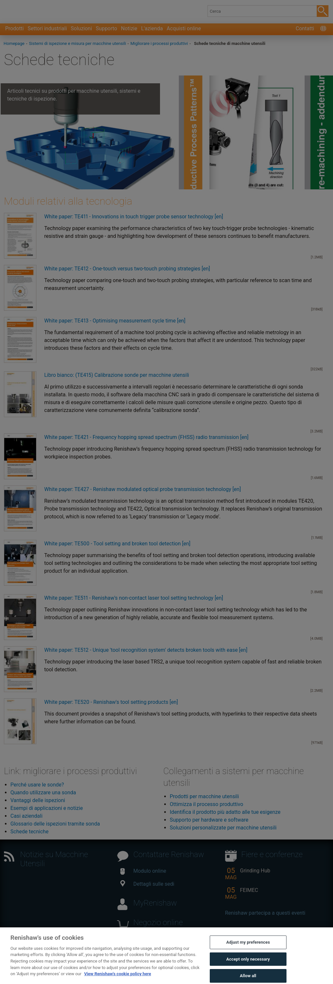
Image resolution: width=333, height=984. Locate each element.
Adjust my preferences (248, 951)
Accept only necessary (248, 968)
